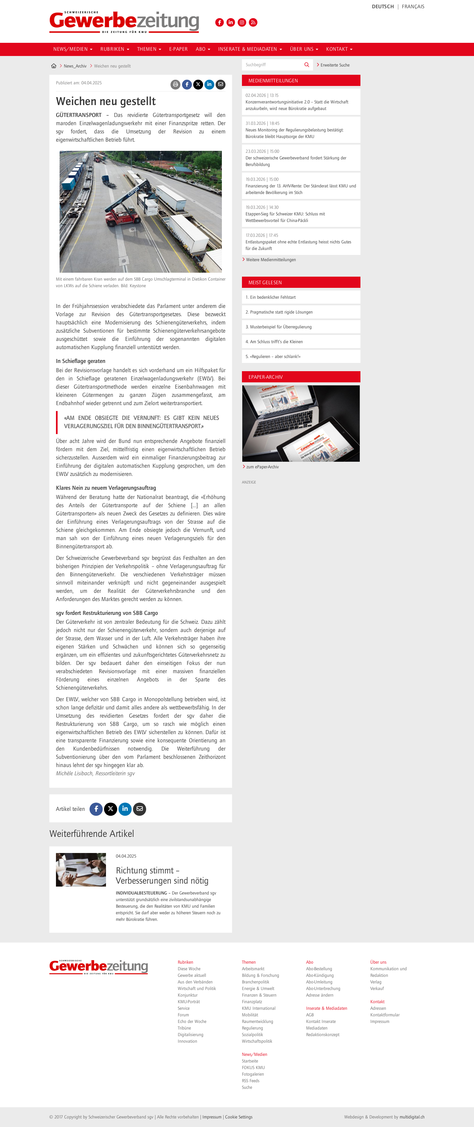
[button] (307, 64)
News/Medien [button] (72, 49)
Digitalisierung (190, 1034)
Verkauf (377, 988)
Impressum (379, 1021)
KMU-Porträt (189, 1002)
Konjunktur (188, 995)
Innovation (187, 1041)
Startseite (250, 1061)
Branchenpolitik (255, 982)
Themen (249, 962)
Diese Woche (189, 969)
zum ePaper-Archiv (263, 467)
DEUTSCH (383, 7)
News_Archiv (75, 66)
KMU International (259, 1008)
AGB (310, 1015)
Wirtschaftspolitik (257, 1041)
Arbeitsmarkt (253, 969)
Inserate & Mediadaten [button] (250, 49)
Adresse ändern (319, 995)
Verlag (376, 982)
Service (184, 1008)
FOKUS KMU (253, 1067)
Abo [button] (203, 49)
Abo (309, 962)
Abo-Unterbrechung (323, 988)
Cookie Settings (238, 1117)
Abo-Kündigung (320, 975)
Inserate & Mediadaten (326, 1008)
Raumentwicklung (257, 1021)
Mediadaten (317, 1028)
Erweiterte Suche (333, 65)
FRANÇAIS (413, 7)
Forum (183, 1015)
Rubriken (185, 962)
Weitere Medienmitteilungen (271, 260)
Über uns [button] (304, 49)
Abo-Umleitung (319, 982)
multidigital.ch (412, 1117)
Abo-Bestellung (319, 969)
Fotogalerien (253, 1074)
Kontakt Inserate (321, 1021)
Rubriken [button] (114, 49)
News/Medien (254, 1054)
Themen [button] (149, 49)
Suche (247, 1087)
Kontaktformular (385, 1015)
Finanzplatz (252, 1002)
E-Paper (178, 49)
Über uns (378, 962)
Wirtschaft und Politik (197, 988)
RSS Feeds (250, 1081)
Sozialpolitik (252, 1034)
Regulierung (252, 1028)
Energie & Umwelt (258, 988)
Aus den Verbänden (195, 982)
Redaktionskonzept (322, 1034)
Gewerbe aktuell (192, 975)
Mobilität (250, 1015)
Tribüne (184, 1028)
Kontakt (377, 1002)
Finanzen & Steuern (259, 995)
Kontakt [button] (339, 49)
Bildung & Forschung (260, 975)
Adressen (378, 1008)
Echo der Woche (192, 1021)
